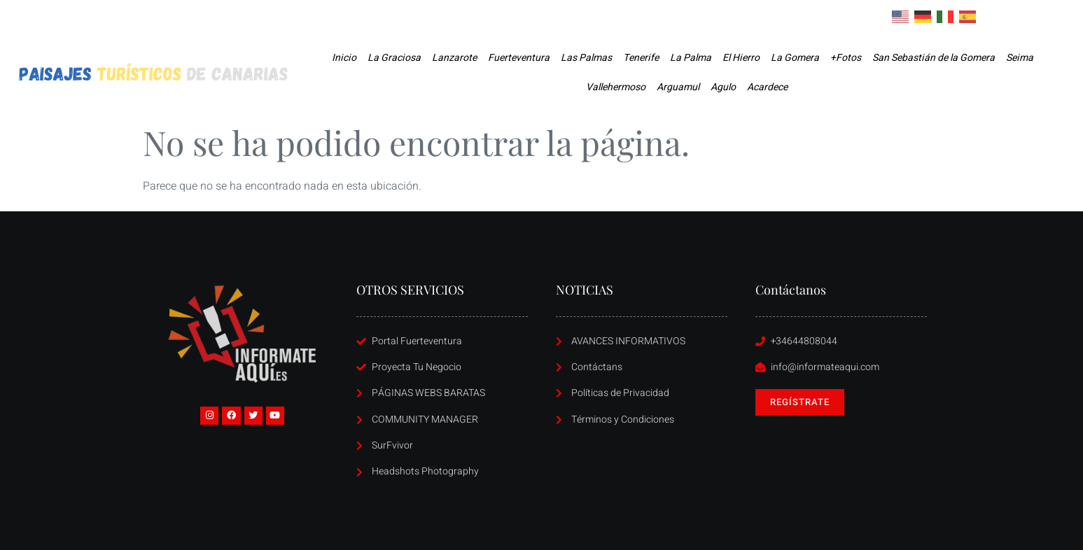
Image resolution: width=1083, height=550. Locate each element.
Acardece (767, 87)
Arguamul (678, 87)
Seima (1019, 57)
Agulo (723, 87)
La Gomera (795, 57)
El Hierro (741, 57)
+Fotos (845, 57)
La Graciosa (394, 57)
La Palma (690, 57)
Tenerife (641, 57)
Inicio (344, 57)
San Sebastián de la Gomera (933, 57)
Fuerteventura (519, 57)
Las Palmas (586, 57)
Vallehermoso (615, 87)
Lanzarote (454, 57)
